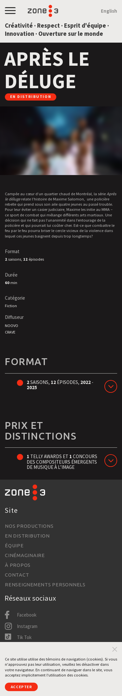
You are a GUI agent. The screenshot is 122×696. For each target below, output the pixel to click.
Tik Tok (24, 637)
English (109, 11)
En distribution (27, 536)
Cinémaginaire (25, 555)
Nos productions (29, 526)
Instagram (27, 626)
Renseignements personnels (45, 584)
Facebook (26, 615)
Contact (17, 575)
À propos (18, 565)
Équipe (14, 545)
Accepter (21, 686)
